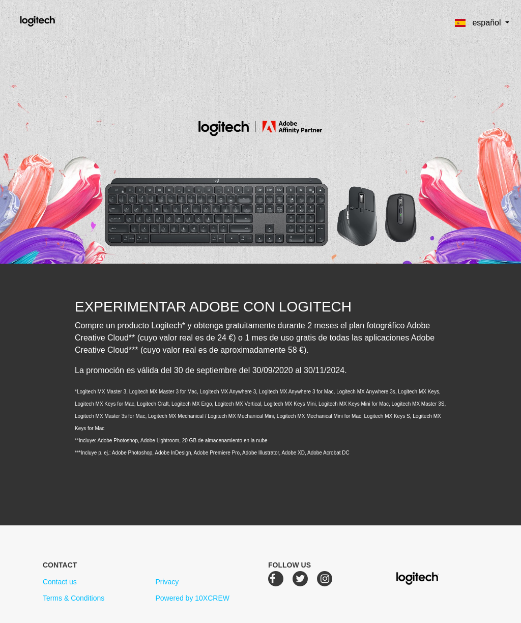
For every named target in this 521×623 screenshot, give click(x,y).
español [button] (479, 22)
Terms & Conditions (73, 598)
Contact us (60, 582)
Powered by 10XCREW (192, 598)
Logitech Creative (52, 20)
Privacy (167, 582)
